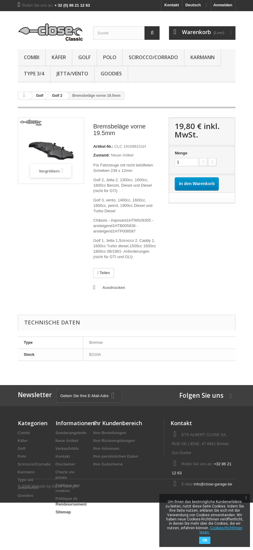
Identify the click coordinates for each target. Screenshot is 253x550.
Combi (31, 57)
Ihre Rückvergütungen (114, 440)
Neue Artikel (67, 440)
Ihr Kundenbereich (117, 423)
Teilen (103, 272)
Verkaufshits (67, 448)
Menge (181, 153)
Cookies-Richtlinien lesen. (220, 530)
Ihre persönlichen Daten (115, 456)
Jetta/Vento (72, 73)
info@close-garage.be (213, 484)
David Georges (65, 533)
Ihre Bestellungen (109, 433)
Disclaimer (66, 464)
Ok (205, 540)
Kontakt (171, 5)
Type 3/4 (34, 73)
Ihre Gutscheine (108, 464)
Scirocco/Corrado (153, 57)
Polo (109, 57)
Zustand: (101, 155)
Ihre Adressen (106, 448)
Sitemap (63, 512)
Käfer (59, 57)
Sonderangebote (71, 433)
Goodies (111, 73)
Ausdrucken (113, 287)
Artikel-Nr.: (103, 146)
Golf (84, 57)
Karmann (202, 57)
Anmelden (222, 5)
